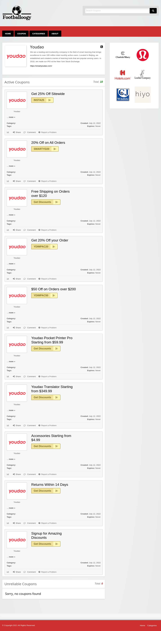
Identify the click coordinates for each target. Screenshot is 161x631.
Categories (38, 34)
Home (8, 34)
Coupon (21, 34)
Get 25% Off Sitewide (48, 94)
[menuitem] (8, 34)
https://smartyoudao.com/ (41, 66)
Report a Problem (48, 132)
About (54, 34)
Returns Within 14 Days (49, 484)
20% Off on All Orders (48, 143)
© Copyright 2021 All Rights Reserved (18, 625)
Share (17, 132)
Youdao (17, 111)
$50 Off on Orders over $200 (53, 289)
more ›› (12, 117)
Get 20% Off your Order (49, 240)
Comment (30, 132)
